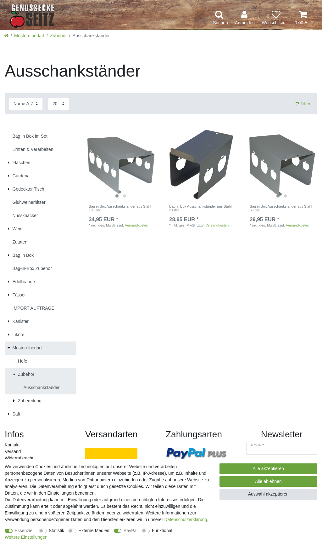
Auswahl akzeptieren (268, 493)
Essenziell (25, 530)
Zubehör (58, 35)
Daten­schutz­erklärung (185, 519)
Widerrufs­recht (19, 458)
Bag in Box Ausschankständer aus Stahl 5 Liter (281, 208)
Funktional (162, 530)
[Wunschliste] (273, 18)
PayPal (130, 530)
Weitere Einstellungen (26, 537)
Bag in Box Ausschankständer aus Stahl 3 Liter (200, 208)
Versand (13, 451)
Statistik (56, 530)
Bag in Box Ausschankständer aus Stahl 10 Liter (120, 208)
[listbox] (120, 165)
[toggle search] (220, 18)
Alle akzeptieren (268, 468)
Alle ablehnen (268, 481)
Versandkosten (136, 225)
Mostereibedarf (29, 35)
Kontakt (12, 444)
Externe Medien (94, 530)
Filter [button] (303, 104)
